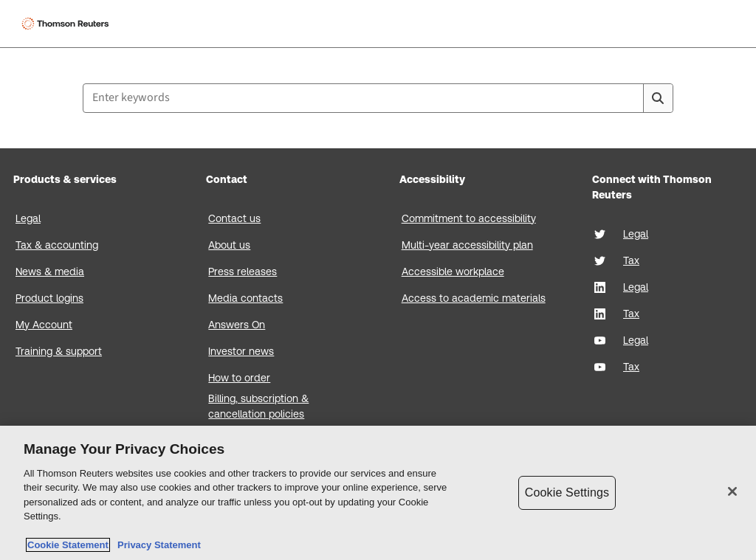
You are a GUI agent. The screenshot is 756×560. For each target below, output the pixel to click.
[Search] (658, 98)
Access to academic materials (474, 298)
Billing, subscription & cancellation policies (258, 406)
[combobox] (378, 98)
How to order (239, 378)
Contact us (234, 218)
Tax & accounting (57, 245)
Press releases (242, 271)
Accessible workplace (453, 271)
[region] (378, 493)
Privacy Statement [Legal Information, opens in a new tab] (156, 544)
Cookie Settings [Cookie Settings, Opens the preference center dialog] (567, 492)
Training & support (59, 351)
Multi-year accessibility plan (467, 245)
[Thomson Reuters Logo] (67, 24)
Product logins (49, 298)
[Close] (732, 491)
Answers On (236, 325)
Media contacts (245, 298)
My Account (44, 325)
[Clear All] (629, 98)
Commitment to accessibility (469, 218)
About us (229, 245)
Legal (28, 218)
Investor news (241, 351)
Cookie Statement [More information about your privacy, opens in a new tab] (68, 544)
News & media (50, 271)
